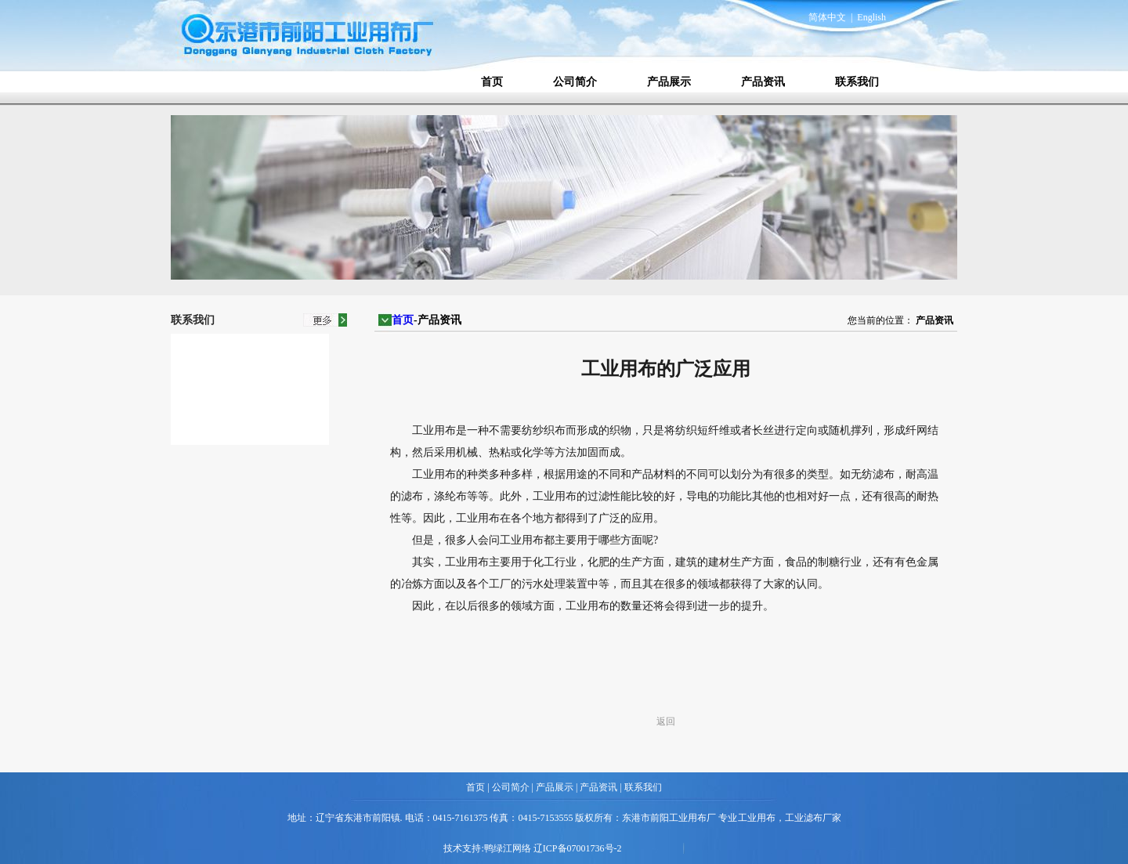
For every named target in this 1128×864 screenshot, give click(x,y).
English (871, 17)
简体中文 (827, 17)
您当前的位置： (880, 320)
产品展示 (669, 82)
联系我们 (857, 82)
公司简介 (575, 82)
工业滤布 (803, 817)
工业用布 (757, 817)
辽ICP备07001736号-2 (577, 848)
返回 (665, 721)
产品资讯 (763, 82)
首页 (492, 82)
